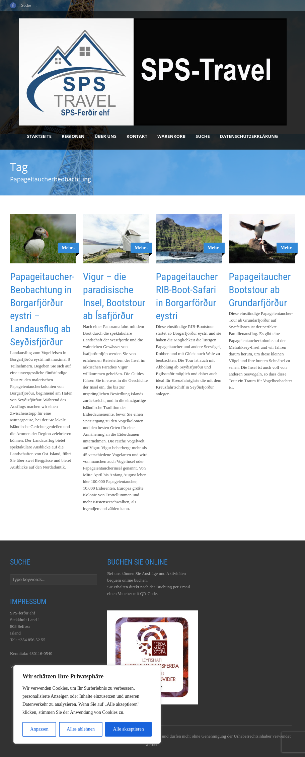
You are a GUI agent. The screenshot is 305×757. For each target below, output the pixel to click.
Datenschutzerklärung (249, 136)
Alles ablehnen (81, 729)
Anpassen (39, 729)
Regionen (73, 136)
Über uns (105, 136)
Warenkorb (171, 136)
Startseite (39, 136)
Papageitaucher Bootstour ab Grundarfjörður (260, 290)
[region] (87, 704)
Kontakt (137, 136)
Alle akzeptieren (128, 729)
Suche (203, 136)
